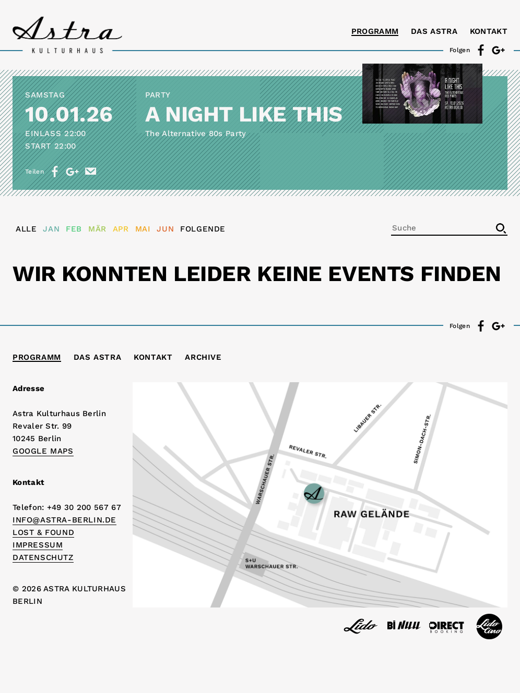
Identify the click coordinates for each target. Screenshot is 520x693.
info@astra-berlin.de (64, 520)
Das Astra (434, 31)
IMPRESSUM (38, 545)
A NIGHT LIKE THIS (243, 114)
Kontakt (488, 31)
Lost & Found (43, 532)
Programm (374, 31)
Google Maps (43, 451)
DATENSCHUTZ (43, 557)
